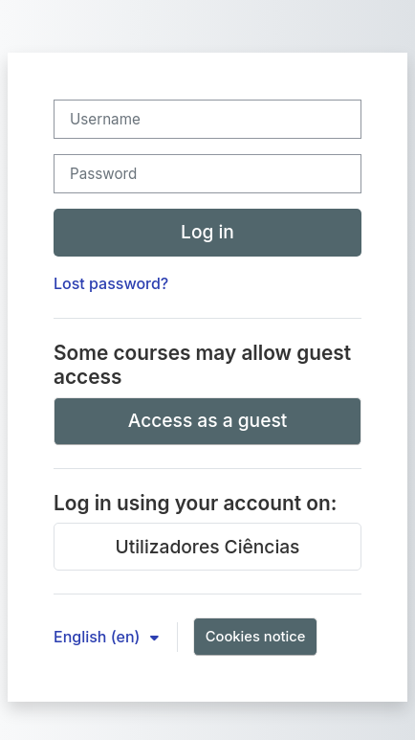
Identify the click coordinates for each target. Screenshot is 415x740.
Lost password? (111, 283)
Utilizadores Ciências (208, 546)
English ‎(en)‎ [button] (99, 636)
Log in (207, 231)
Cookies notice (256, 636)
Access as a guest (208, 420)
